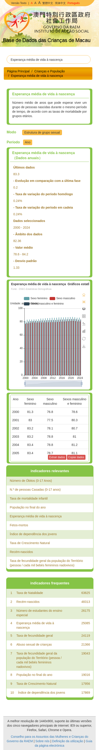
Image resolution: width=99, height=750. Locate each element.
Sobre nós (42, 741)
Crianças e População (49, 71)
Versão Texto (18, 3)
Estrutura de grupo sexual (42, 132)
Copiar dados (76, 457)
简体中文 (60, 3)
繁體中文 (47, 3)
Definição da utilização (67, 741)
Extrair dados (57, 457)
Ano (27, 142)
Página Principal (18, 71)
